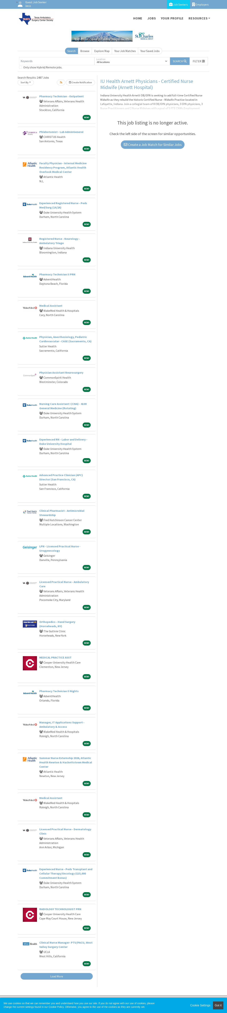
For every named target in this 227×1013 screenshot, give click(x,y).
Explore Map (102, 51)
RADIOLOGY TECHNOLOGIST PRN (60, 909)
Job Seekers (178, 4)
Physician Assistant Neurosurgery (61, 372)
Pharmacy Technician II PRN (57, 274)
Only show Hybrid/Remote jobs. (42, 67)
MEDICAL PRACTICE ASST (55, 657)
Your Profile (172, 18)
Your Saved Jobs (150, 51)
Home (137, 18)
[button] (199, 61)
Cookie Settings (200, 1005)
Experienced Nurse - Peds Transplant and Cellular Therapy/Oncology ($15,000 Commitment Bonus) (65, 873)
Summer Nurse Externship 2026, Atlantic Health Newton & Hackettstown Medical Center (65, 762)
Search (71, 51)
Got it (218, 1005)
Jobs (151, 18)
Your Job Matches (125, 51)
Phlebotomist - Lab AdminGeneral (61, 132)
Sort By (25, 82)
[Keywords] (56, 61)
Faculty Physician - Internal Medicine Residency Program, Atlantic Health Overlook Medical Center (63, 167)
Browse (84, 51)
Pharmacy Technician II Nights (59, 691)
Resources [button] (198, 18)
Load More (56, 976)
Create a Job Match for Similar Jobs (153, 144)
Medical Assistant (50, 305)
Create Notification (80, 82)
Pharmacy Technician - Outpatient (61, 96)
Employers (200, 4)
